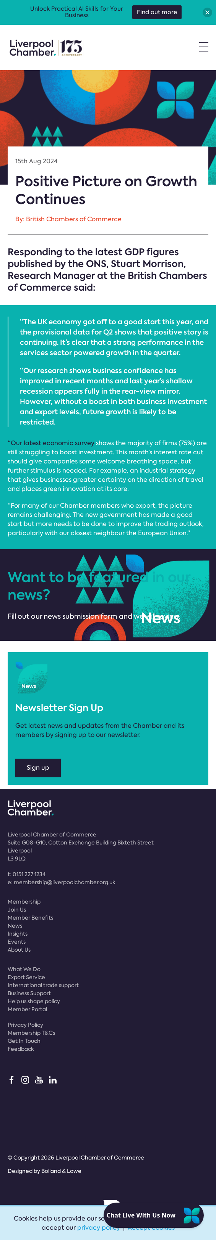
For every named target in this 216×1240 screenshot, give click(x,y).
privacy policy (98, 1228)
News (15, 925)
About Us (19, 949)
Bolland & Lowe (61, 1171)
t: (26, 874)
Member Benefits (30, 917)
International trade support (43, 985)
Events (17, 941)
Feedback (21, 1048)
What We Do (24, 969)
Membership (24, 901)
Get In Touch (24, 1040)
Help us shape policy (34, 1001)
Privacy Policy (25, 1024)
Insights (18, 933)
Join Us (17, 909)
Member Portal (27, 1009)
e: (61, 882)
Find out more (157, 12)
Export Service (26, 977)
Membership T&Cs (31, 1032)
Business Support (29, 993)
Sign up (38, 768)
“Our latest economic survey (51, 443)
